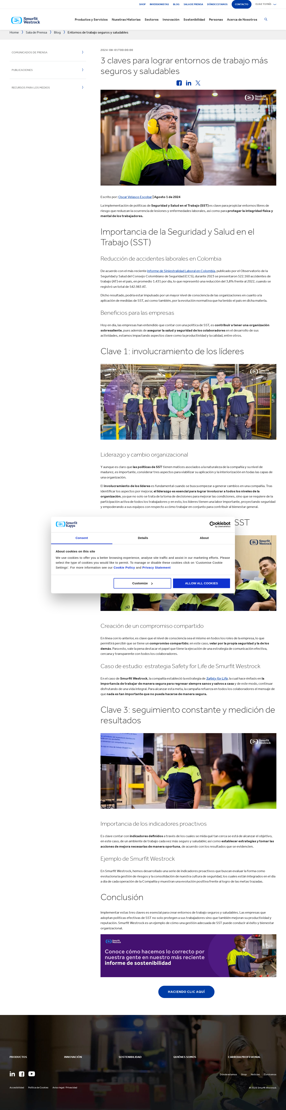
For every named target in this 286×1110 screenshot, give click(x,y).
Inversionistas (159, 4)
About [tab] (204, 538)
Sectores (152, 19)
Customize (142, 583)
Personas (216, 19)
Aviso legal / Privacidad (65, 1087)
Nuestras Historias (126, 19)
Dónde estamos (217, 4)
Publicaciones (22, 70)
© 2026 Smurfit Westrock (262, 1087)
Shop (142, 4)
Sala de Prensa (193, 4)
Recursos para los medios (31, 87)
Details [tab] (143, 538)
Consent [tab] (82, 538)
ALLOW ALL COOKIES (201, 583)
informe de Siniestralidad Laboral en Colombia (181, 271)
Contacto (241, 4)
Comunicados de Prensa (29, 52)
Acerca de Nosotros (242, 19)
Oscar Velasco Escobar (135, 197)
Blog (176, 4)
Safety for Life (217, 678)
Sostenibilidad (194, 19)
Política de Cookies (38, 1087)
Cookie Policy (124, 567)
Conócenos (270, 1074)
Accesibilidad (17, 1087)
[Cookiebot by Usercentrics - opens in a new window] (212, 524)
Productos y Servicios (91, 19)
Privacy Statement (156, 567)
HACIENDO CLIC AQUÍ (186, 992)
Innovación (171, 19)
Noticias (255, 1074)
